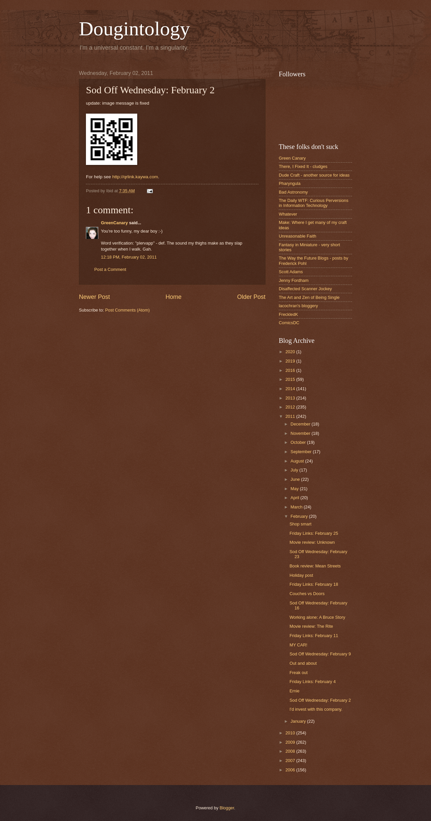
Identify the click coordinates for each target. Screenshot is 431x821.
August (297, 460)
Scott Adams (291, 271)
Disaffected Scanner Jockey (305, 288)
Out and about (303, 663)
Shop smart (300, 523)
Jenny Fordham (293, 280)
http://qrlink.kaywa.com (135, 176)
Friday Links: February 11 (313, 635)
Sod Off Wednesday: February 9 (320, 653)
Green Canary (292, 158)
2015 (290, 379)
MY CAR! (298, 644)
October (298, 442)
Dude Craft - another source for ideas (314, 175)
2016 (290, 370)
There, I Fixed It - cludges (303, 166)
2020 (290, 351)
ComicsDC (289, 322)
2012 (290, 407)
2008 (290, 751)
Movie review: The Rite (311, 626)
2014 (290, 388)
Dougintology (134, 29)
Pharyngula (289, 183)
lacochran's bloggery (298, 305)
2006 (290, 769)
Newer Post (94, 297)
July (294, 469)
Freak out (298, 672)
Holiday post (301, 575)
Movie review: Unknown (312, 542)
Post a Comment (110, 269)
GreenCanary (114, 222)
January (298, 721)
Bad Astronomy (293, 192)
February (299, 516)
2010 (290, 732)
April (295, 497)
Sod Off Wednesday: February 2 (320, 700)
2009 (290, 742)
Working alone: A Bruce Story (317, 617)
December (300, 423)
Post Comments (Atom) (127, 310)
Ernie (294, 690)
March (296, 506)
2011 (290, 416)
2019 (290, 361)
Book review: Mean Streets (315, 565)
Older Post (251, 297)
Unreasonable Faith (297, 236)
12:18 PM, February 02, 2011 (129, 257)
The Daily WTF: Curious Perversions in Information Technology (313, 203)
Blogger (226, 807)
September (301, 451)
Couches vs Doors (306, 593)
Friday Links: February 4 (312, 681)
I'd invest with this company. (315, 709)
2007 (290, 760)
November (300, 433)
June (295, 479)
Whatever (288, 214)
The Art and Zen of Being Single (309, 297)
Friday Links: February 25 (313, 533)
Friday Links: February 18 (313, 584)
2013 (290, 398)
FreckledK (288, 314)
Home (174, 297)
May (295, 488)
